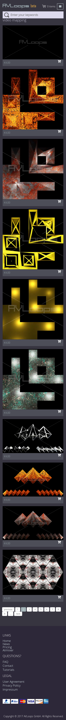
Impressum (10, 689)
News (6, 644)
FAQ (5, 662)
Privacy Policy (12, 685)
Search (6, 15)
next (18, 613)
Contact (8, 666)
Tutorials (8, 670)
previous (8, 609)
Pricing (7, 647)
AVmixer (8, 650)
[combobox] (33, 14)
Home (7, 641)
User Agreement (13, 682)
